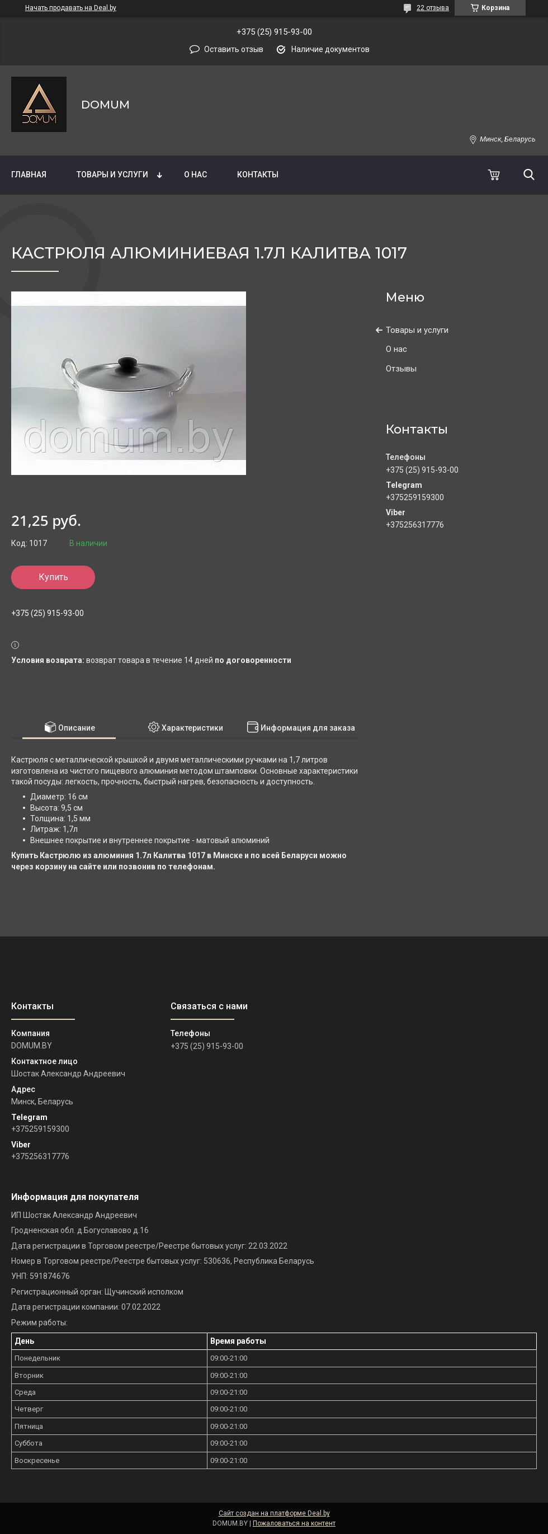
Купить (53, 577)
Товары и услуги (112, 174)
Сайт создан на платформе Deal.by (274, 1513)
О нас (195, 174)
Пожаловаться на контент (294, 1523)
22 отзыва (433, 8)
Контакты (257, 174)
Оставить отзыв (233, 49)
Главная (28, 174)
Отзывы (401, 369)
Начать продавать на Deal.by (70, 8)
